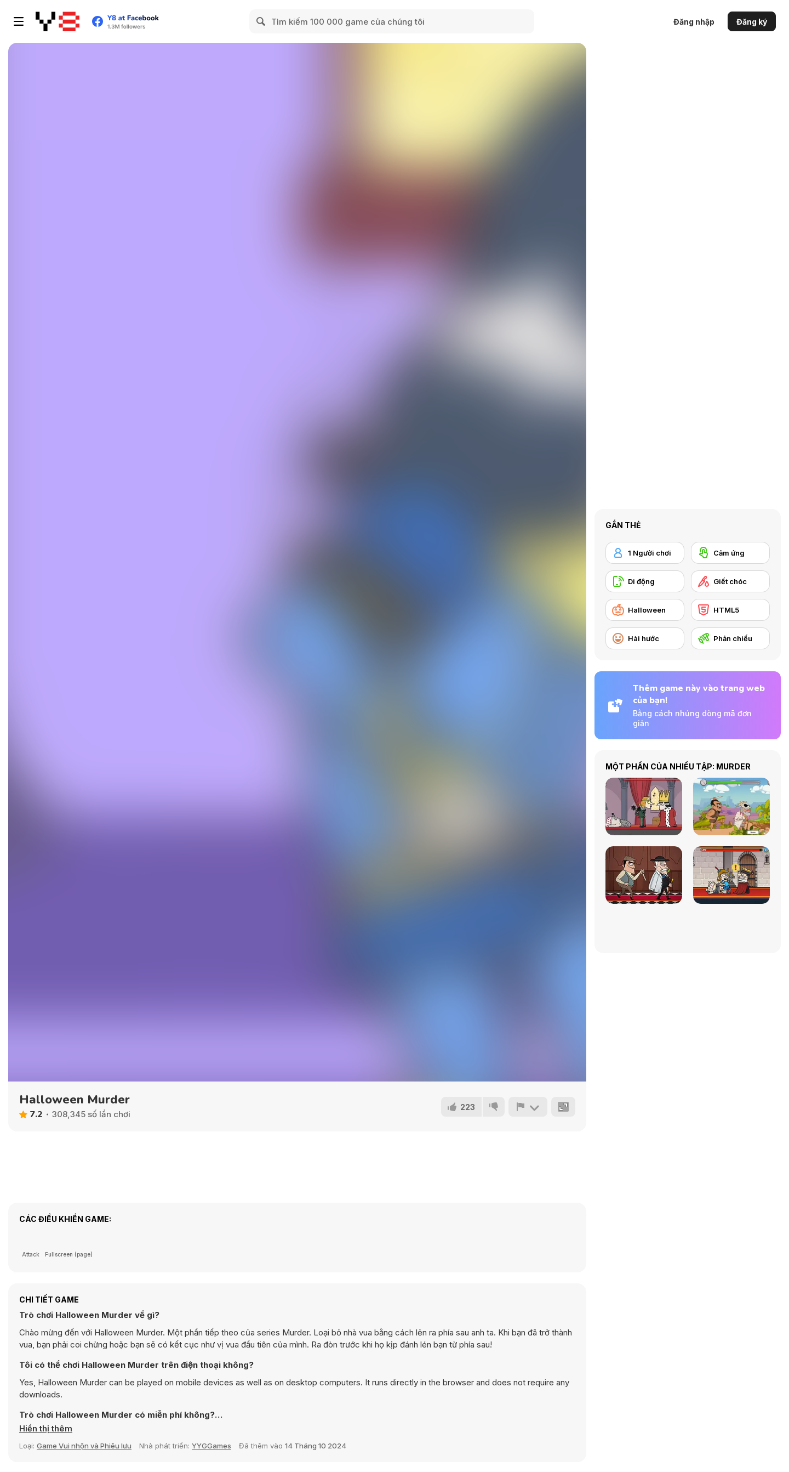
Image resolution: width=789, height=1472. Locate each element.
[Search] (261, 21)
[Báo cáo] (527, 1107)
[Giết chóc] (730, 581)
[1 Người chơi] (644, 553)
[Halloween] (644, 610)
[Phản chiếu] (730, 638)
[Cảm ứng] (730, 553)
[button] (45, 1429)
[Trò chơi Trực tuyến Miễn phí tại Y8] (57, 21)
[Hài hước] (644, 638)
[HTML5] (730, 610)
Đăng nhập (693, 21)
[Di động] (644, 581)
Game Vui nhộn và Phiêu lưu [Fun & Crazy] (84, 1445)
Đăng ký (751, 21)
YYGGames (211, 1445)
